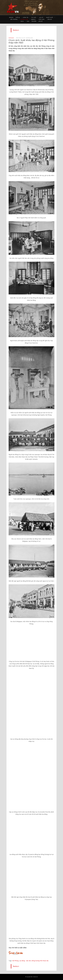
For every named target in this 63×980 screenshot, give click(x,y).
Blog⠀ (22, 21)
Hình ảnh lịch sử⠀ (21, 38)
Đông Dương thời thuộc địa (40, 960)
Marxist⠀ (33, 19)
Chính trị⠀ (26, 17)
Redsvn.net (35, 976)
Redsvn (11, 17)
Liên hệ (40, 21)
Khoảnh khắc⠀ (24, 19)
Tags (28, 21)
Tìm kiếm (33, 21)
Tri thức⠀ (34, 17)
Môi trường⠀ (14, 19)
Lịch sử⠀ (41, 17)
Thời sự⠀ (18, 17)
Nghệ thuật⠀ (50, 17)
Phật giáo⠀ (42, 19)
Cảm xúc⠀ (50, 19)
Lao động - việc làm (25, 960)
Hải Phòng (15, 960)
